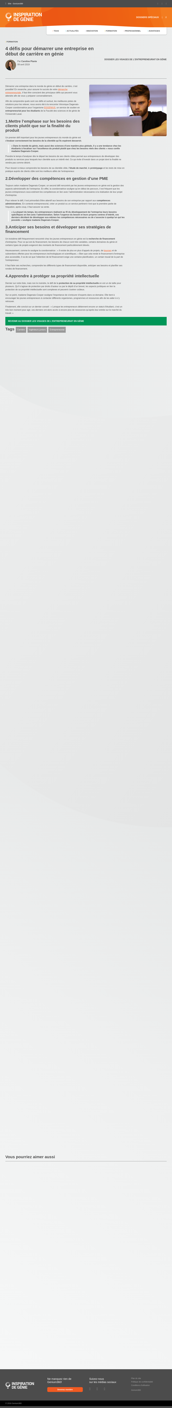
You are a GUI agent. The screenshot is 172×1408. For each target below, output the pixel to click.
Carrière (21, 330)
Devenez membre (65, 1389)
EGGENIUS (49, 107)
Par (27, 61)
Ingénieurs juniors (37, 330)
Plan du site (136, 1378)
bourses (108, 250)
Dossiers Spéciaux (147, 17)
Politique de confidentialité (142, 1382)
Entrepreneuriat (57, 330)
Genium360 (136, 1390)
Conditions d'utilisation (140, 1385)
